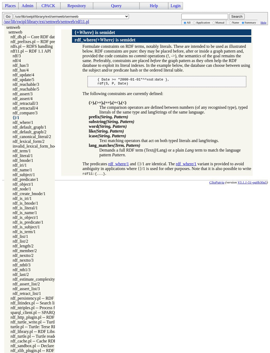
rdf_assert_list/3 (26, 288)
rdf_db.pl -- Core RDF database (37, 37)
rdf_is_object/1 (25, 217)
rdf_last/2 (21, 274)
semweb (13, 27)
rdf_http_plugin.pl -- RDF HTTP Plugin (44, 317)
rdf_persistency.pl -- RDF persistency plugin (48, 298)
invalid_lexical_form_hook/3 (37, 146)
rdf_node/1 (22, 189)
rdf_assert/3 (23, 94)
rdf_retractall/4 (25, 108)
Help (154, 5)
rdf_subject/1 (24, 174)
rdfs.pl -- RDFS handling (32, 46)
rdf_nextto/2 (23, 255)
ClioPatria (216, 184)
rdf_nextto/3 (23, 260)
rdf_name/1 (22, 170)
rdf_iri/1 (20, 165)
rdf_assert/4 (23, 98)
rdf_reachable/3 (26, 84)
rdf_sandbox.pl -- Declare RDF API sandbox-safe (52, 345)
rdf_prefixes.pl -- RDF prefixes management (48, 41)
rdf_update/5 (23, 79)
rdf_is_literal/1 (25, 208)
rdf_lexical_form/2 (29, 141)
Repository (77, 5)
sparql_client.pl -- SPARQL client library (45, 312)
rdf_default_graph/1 (29, 127)
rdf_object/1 (23, 184)
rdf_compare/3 (25, 113)
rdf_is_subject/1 (26, 227)
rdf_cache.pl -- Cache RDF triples (39, 341)
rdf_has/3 (20, 65)
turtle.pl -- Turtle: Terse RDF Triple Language (49, 326)
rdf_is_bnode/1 (25, 203)
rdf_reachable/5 (26, 89)
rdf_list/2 (20, 241)
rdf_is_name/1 (25, 212)
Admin (27, 5)
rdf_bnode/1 (23, 160)
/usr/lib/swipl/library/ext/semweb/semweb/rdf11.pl (46, 21)
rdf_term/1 (22, 151)
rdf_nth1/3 (22, 269)
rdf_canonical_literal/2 (32, 136)
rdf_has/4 (20, 70)
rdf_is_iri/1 (22, 198)
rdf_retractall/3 (25, 103)
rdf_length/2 (23, 246)
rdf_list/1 (20, 236)
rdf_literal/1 (23, 155)
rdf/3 (17, 56)
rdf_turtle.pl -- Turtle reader (34, 336)
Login (176, 5)
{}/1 (16, 117)
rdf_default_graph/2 (29, 132)
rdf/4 (17, 60)
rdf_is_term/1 (24, 231)
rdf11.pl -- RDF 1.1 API (31, 51)
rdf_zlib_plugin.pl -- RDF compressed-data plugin (53, 350)
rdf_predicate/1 (25, 179)
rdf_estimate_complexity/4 (35, 279)
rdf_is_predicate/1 (28, 222)
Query (116, 5)
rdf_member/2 (25, 250)
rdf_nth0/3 (22, 265)
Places (10, 5)
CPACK (48, 5)
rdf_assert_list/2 (26, 284)
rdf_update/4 (23, 75)
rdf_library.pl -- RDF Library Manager (43, 331)
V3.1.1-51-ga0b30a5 (252, 184)
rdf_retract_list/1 (27, 293)
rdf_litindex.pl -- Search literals (37, 303)
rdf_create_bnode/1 (29, 193)
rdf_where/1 (23, 122)
